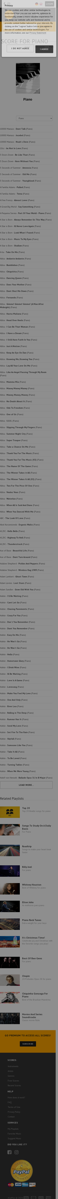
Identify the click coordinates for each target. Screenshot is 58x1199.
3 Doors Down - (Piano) (17, 154)
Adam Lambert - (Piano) (17, 573)
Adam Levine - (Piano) (15, 579)
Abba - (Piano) (15, 258)
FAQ (10, 1096)
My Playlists (13, 1122)
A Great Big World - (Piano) (20, 206)
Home (29, 47)
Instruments (42, 47)
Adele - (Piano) (14, 592)
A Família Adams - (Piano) (15, 187)
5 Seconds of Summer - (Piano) (19, 167)
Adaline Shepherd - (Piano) (22, 560)
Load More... (27, 781)
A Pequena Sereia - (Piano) (25, 213)
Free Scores (13, 1074)
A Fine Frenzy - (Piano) (17, 200)
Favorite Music (14, 1127)
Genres (11, 1069)
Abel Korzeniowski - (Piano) (20, 521)
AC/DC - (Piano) (12, 528)
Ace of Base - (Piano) (17, 547)
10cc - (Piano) (14, 148)
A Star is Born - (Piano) (26, 219)
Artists (10, 1064)
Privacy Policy (14, 1105)
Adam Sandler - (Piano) (20, 586)
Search (47, 26)
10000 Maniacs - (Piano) (16, 128)
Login (51, 3)
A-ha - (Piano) (12, 252)
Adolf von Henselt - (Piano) (26, 774)
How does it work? (16, 1091)
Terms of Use (14, 1101)
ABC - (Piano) (15, 515)
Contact (11, 1110)
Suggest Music (14, 1132)
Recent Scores (14, 1079)
